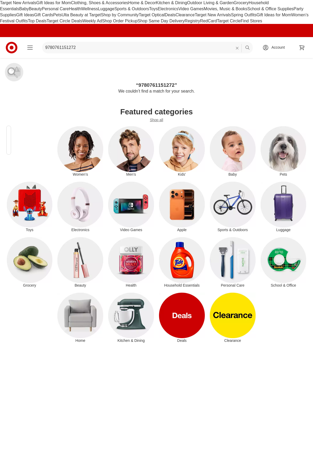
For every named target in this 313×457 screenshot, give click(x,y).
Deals (170, 15)
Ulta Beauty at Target (81, 15)
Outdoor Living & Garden (210, 3)
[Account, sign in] (275, 47)
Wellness (89, 9)
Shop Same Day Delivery (161, 21)
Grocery (241, 3)
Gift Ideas (25, 15)
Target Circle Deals (64, 21)
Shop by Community (120, 15)
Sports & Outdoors (132, 9)
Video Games (191, 9)
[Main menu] (30, 47)
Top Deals (37, 21)
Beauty (35, 9)
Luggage (106, 9)
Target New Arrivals (18, 3)
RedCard (208, 21)
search (248, 48)
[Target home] (11, 47)
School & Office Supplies (270, 9)
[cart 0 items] (302, 47)
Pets (57, 15)
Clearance (185, 15)
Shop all (156, 120)
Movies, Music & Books (225, 9)
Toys (153, 9)
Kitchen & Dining (171, 3)
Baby (24, 9)
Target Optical (152, 15)
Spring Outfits (243, 15)
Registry (192, 21)
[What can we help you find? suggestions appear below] (147, 47)
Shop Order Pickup (119, 21)
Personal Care (55, 9)
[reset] (237, 48)
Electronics (168, 9)
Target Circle (229, 21)
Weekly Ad (92, 21)
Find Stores (251, 21)
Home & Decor (142, 3)
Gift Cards (43, 15)
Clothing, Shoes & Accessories (99, 3)
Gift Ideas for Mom (53, 3)
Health (75, 9)
